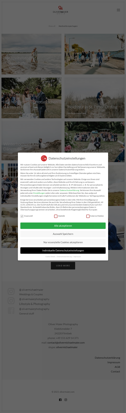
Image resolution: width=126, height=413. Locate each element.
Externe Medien (95, 216)
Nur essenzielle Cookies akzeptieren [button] (63, 242)
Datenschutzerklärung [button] (64, 256)
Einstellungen (39, 193)
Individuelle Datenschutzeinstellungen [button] (63, 250)
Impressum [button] (77, 256)
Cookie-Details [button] (50, 256)
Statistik (59, 216)
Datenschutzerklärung (69, 190)
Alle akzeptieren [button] (63, 225)
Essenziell (26, 216)
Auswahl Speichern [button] (63, 233)
